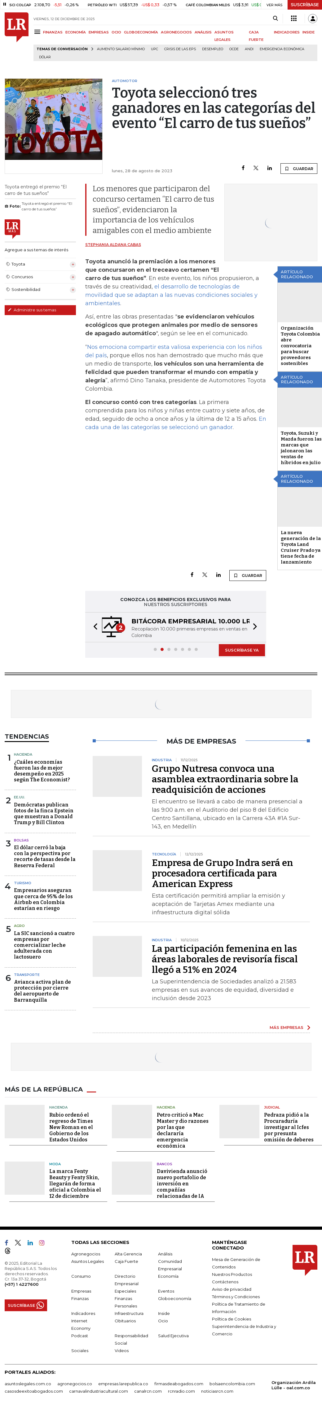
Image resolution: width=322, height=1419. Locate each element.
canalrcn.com (148, 1391)
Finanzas (80, 1298)
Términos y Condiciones (236, 1296)
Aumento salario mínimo (121, 49)
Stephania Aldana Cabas (113, 244)
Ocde (234, 49)
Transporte (27, 975)
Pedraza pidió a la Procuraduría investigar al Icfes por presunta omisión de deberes (289, 1127)
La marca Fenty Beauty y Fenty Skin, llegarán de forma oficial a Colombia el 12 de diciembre (75, 1183)
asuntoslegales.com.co (28, 1383)
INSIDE (308, 32)
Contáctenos (225, 1281)
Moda (55, 1164)
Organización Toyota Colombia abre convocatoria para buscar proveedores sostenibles (300, 345)
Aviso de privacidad (231, 1289)
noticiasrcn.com (217, 1391)
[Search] (275, 18)
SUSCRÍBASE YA (242, 650)
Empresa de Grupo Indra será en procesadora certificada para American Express (222, 873)
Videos (122, 1350)
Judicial (272, 1107)
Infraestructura (129, 1313)
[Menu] (38, 32)
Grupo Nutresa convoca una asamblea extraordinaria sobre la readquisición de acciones (225, 779)
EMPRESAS (99, 32)
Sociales (79, 1350)
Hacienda (23, 754)
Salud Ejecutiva (173, 1335)
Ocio (163, 1320)
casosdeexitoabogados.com (34, 1391)
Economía (168, 1276)
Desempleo (212, 49)
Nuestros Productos (232, 1274)
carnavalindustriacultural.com (98, 1391)
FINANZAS (53, 32)
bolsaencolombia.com (232, 1383)
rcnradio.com (181, 1391)
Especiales (125, 1291)
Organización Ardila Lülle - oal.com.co (293, 1385)
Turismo (22, 883)
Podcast (79, 1335)
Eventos (166, 1291)
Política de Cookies (231, 1318)
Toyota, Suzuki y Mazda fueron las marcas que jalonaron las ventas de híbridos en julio (301, 447)
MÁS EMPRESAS (286, 1027)
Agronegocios (85, 1253)
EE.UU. (19, 797)
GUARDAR (299, 168)
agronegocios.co (74, 1383)
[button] (93, 627)
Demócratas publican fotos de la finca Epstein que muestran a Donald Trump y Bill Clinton (43, 814)
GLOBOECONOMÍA (141, 32)
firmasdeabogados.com (178, 1383)
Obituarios (125, 1320)
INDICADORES (287, 32)
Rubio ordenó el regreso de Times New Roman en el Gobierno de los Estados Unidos (71, 1127)
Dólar (45, 57)
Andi (249, 49)
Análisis (165, 1253)
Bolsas (21, 840)
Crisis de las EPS (180, 49)
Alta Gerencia (128, 1253)
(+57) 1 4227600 (21, 1284)
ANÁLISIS (203, 32)
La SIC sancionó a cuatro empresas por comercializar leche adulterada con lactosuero (44, 945)
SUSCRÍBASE (305, 4)
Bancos (164, 1164)
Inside (164, 1313)
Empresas (81, 1291)
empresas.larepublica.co (123, 1383)
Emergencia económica (282, 49)
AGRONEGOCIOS (176, 32)
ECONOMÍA (75, 32)
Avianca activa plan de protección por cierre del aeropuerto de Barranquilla (42, 991)
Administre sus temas (32, 309)
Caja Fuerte (126, 1261)
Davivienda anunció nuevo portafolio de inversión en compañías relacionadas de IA (182, 1183)
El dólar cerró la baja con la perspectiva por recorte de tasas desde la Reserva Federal (45, 856)
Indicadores (83, 1313)
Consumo (81, 1276)
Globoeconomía (174, 1298)
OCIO (116, 32)
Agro (19, 926)
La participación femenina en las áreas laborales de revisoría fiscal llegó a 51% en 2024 (225, 959)
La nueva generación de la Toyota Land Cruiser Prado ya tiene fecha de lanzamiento (301, 547)
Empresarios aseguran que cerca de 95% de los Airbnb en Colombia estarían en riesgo (43, 899)
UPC (154, 49)
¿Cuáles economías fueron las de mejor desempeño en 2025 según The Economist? (42, 771)
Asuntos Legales (87, 1261)
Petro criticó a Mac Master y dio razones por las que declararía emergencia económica (183, 1130)
